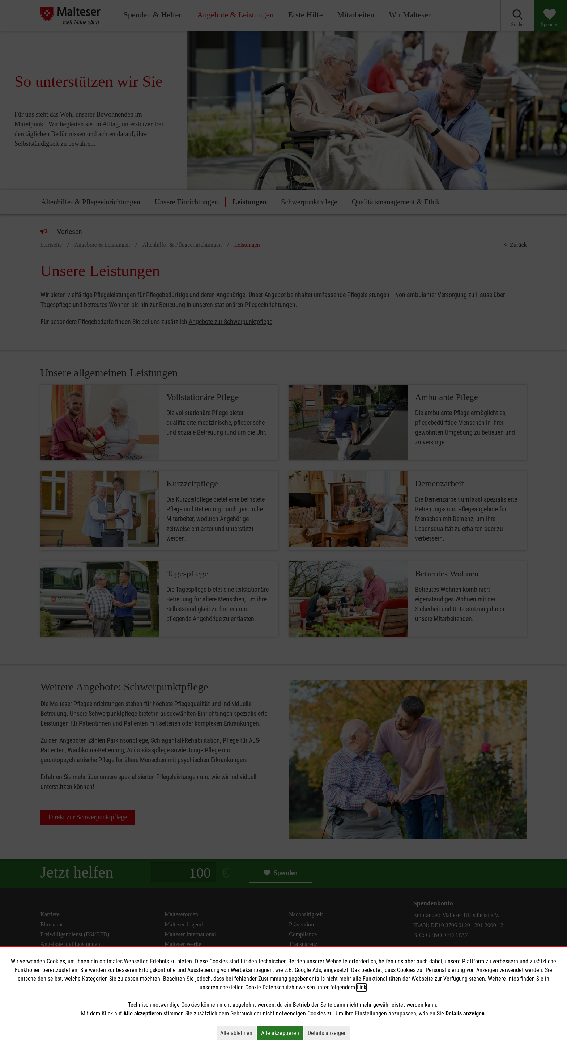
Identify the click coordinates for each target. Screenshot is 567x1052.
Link (361, 987)
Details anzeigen (329, 1032)
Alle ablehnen (238, 1032)
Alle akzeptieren (282, 1032)
